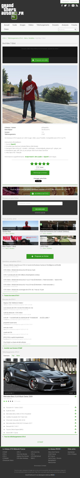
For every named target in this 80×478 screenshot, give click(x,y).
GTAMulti (6, 458)
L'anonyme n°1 (8, 324)
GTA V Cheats (72, 454)
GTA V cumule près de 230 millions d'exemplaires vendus (22, 275)
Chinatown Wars (8, 460)
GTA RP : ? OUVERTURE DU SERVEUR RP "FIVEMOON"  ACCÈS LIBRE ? (27, 318)
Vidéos (30, 25)
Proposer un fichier (40, 256)
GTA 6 (4, 454)
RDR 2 (33, 458)
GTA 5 (4, 456)
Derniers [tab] (7, 356)
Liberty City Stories (23, 456)
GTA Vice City (35, 452)
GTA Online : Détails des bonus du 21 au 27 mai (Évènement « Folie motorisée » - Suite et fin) (33, 280)
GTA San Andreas (22, 458)
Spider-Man (6, 231)
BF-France (51, 456)
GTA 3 (33, 454)
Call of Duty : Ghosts (54, 458)
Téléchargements (43, 25)
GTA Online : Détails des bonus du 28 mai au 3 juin (19, 270)
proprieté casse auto (10, 322)
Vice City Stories (22, 454)
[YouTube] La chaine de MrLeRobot (15, 342)
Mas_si (5, 329)
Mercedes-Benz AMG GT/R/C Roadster (18, 414)
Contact (44, 465)
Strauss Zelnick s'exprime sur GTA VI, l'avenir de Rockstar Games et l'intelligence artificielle (32, 265)
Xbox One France (53, 452)
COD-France (52, 454)
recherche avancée (40, 212)
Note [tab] (18, 355)
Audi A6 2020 (10, 411)
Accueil (6, 25)
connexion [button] (73, 1)
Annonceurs (37, 465)
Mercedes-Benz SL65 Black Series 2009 (18, 397)
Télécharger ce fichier (40, 173)
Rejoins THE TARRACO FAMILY (13, 303)
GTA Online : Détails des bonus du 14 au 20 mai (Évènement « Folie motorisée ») (29, 284)
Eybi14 (5, 309)
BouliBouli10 (7, 339)
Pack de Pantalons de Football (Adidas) (54, 231)
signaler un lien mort (40, 176)
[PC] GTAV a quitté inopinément (14, 337)
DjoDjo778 (6, 344)
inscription (65, 1)
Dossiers (55, 25)
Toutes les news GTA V (11, 295)
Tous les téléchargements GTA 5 (15, 437)
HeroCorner (52, 462)
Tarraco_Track (7, 305)
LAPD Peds (44, 246)
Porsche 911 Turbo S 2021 (14, 407)
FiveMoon (6, 319)
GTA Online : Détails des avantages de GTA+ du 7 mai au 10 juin (24, 289)
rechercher (40, 209)
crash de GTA (8, 332)
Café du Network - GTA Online (13, 313)
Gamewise (71, 452)
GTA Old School (36, 456)
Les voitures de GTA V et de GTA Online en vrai (18, 308)
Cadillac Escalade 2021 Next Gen (16, 417)
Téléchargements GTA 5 (15, 38)
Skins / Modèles (29, 38)
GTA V (4, 38)
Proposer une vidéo (40, 60)
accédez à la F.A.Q (40, 194)
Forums (74, 25)
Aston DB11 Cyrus (12, 432)
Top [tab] (13, 355)
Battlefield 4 (52, 460)
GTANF (40, 442)
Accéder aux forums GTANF (13, 348)
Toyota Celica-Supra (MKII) (14, 429)
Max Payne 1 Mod (9, 246)
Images (22, 25)
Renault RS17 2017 (12, 426)
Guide (14, 25)
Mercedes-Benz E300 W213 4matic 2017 (19, 423)
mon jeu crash (8, 327)
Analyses (65, 25)
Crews (6, 29)
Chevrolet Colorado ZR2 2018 (15, 420)
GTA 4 (19, 452)
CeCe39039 (7, 314)
